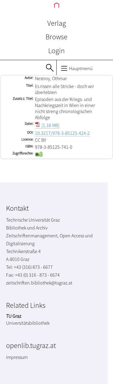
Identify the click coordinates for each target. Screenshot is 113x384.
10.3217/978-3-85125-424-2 (62, 133)
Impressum (17, 357)
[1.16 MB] (47, 125)
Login (56, 50)
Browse (56, 36)
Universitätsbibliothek (27, 323)
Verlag (56, 23)
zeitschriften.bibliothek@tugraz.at (39, 283)
